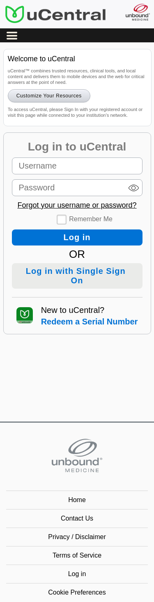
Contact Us (77, 518)
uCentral (55, 14)
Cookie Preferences (77, 592)
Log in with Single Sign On (77, 275)
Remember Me (91, 218)
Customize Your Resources (49, 96)
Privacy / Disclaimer (77, 536)
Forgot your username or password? (76, 205)
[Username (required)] (77, 165)
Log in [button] (77, 573)
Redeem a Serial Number (89, 321)
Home (77, 499)
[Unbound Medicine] (137, 12)
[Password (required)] (77, 187)
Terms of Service (77, 555)
